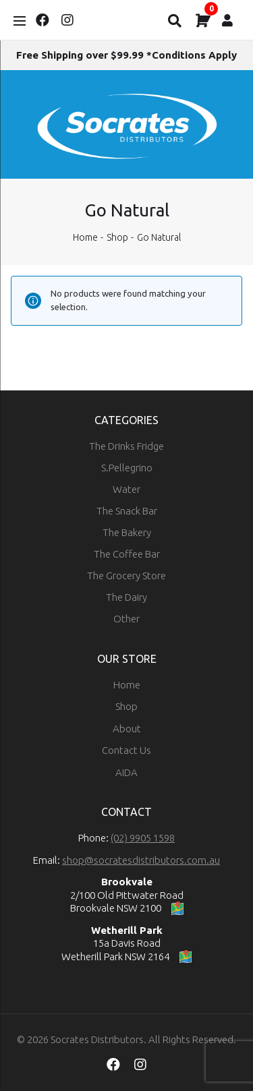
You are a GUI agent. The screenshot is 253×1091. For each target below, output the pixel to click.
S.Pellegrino (126, 467)
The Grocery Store (126, 575)
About (127, 728)
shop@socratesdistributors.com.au (141, 860)
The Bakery (127, 532)
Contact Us (126, 750)
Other (126, 618)
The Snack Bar (126, 511)
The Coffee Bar (127, 554)
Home (85, 237)
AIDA (126, 772)
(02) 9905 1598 (143, 838)
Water (126, 489)
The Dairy (126, 597)
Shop (117, 237)
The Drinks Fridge (126, 446)
